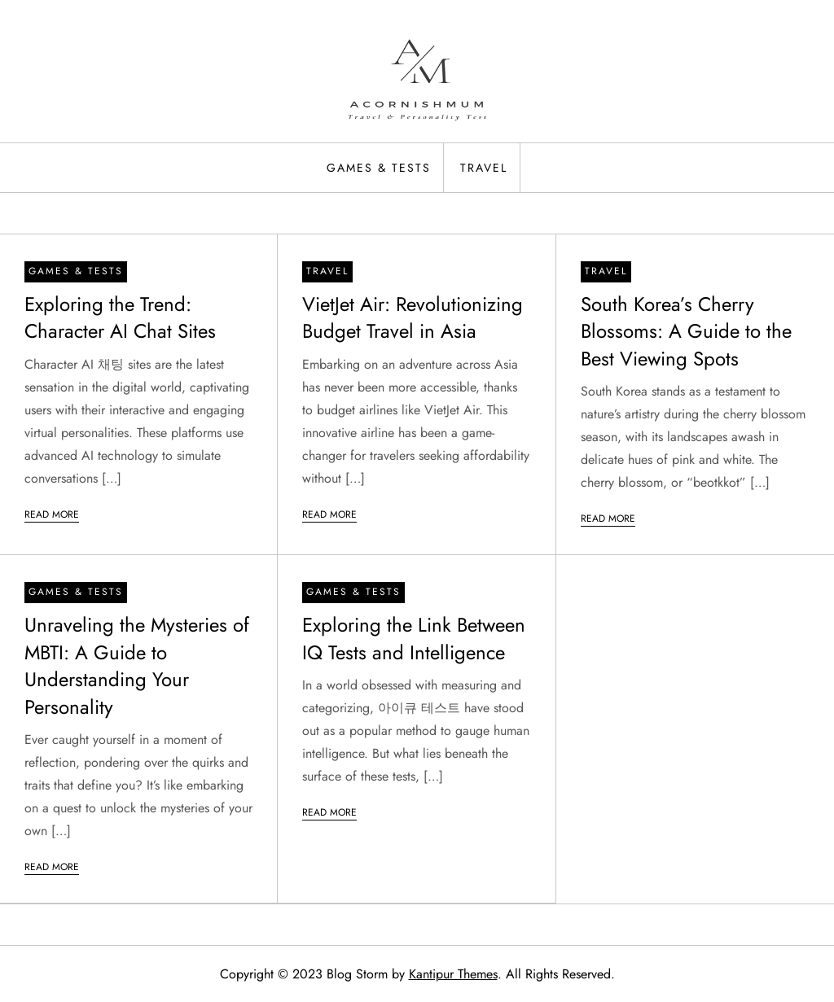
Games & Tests (379, 168)
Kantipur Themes (453, 974)
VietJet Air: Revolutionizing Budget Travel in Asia (412, 318)
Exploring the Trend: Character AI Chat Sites (120, 318)
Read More (51, 514)
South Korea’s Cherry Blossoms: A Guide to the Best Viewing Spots (686, 331)
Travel (483, 168)
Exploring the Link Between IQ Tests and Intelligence (413, 638)
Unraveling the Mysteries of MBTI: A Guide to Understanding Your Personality (136, 665)
